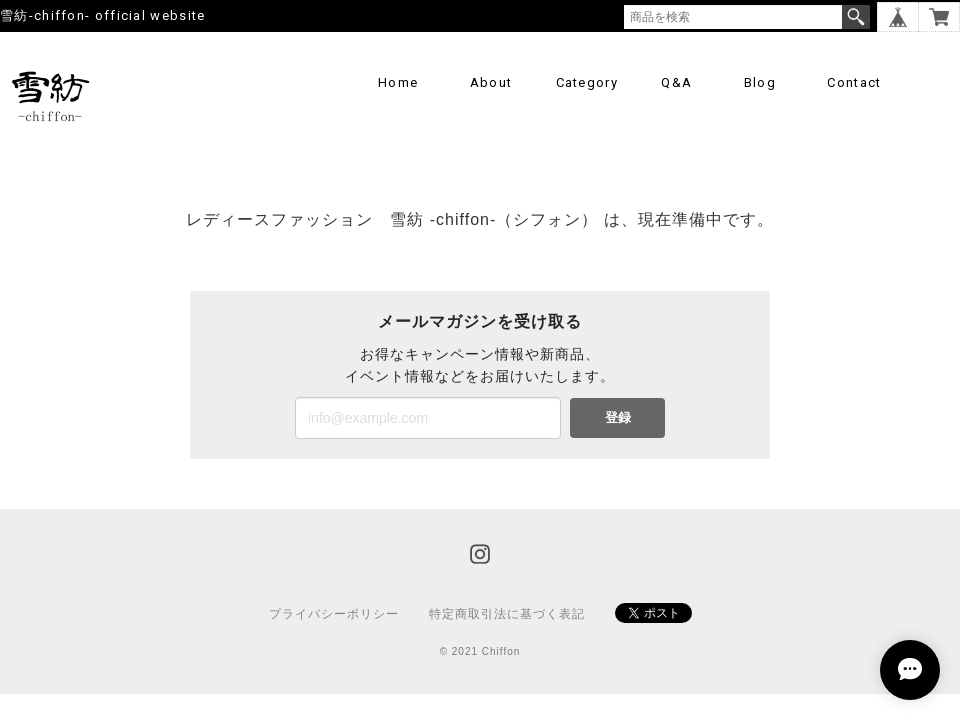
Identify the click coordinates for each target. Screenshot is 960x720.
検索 (856, 17)
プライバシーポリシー (334, 614)
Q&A (676, 82)
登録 (618, 417)
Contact (854, 82)
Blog (760, 82)
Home (398, 82)
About (491, 82)
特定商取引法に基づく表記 (507, 614)
